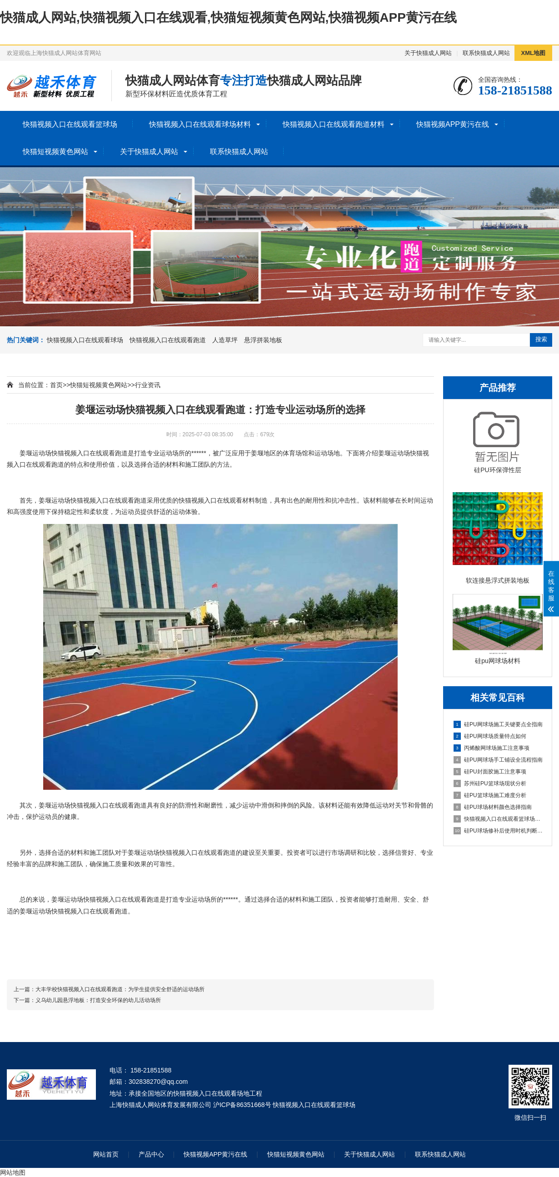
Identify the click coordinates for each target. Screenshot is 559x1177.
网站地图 (12, 1172)
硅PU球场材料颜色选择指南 (493, 807)
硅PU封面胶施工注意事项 (490, 771)
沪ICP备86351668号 (242, 1104)
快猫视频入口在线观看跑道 (168, 340)
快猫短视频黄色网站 (55, 151)
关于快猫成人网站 (428, 53)
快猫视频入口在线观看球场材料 (200, 124)
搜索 (541, 339)
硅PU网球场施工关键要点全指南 (498, 724)
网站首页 (106, 1154)
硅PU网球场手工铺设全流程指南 (498, 759)
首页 (56, 385)
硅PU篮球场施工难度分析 (490, 795)
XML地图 (533, 53)
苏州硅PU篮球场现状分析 (490, 783)
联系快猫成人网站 (486, 53)
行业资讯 (147, 385)
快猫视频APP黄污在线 (452, 124)
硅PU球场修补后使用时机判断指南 (498, 830)
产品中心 (151, 1154)
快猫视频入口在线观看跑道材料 (333, 124)
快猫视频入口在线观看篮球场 (70, 124)
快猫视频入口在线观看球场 (85, 340)
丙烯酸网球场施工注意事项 (491, 748)
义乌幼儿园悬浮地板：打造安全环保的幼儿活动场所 (98, 1000)
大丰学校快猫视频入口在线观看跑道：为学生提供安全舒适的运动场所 (120, 989)
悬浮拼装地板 (263, 340)
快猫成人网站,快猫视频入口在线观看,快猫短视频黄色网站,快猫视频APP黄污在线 (228, 17)
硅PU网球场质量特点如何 (490, 736)
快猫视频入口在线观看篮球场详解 (498, 819)
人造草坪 (225, 340)
